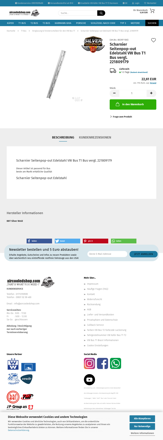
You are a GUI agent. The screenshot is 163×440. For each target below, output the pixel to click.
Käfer (10, 23)
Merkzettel (150, 3)
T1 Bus (22, 23)
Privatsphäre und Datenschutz (102, 320)
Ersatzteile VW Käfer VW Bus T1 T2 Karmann (98, 3)
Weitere (135, 23)
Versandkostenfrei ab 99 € (60, 3)
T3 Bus (46, 23)
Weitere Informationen (142, 433)
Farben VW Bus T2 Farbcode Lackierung (106, 330)
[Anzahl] (133, 93)
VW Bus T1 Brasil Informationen (103, 340)
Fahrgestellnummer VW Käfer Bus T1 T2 (106, 335)
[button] (114, 93)
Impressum (92, 284)
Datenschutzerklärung (18, 430)
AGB (89, 309)
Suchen (152, 23)
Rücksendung (93, 304)
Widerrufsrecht (94, 299)
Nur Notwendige (142, 426)
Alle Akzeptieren (142, 418)
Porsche (81, 23)
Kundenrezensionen (95, 137)
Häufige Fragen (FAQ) (97, 289)
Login (135, 3)
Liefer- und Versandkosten (100, 314)
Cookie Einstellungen (97, 345)
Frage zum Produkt (122, 116)
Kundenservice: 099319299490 (29, 3)
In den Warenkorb (129, 104)
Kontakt (91, 294)
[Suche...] (101, 13)
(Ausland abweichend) (139, 72)
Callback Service (95, 325)
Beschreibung (63, 137)
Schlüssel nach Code (103, 23)
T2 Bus (34, 23)
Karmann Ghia (63, 23)
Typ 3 (123, 23)
